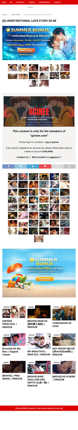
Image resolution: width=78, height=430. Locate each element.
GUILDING (47, 151)
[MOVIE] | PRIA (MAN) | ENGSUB (12, 377)
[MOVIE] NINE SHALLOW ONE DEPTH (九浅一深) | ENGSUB (38, 381)
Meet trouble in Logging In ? (46, 157)
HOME (4, 2)
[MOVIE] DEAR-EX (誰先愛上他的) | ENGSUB (37, 324)
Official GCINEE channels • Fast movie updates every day (39, 408)
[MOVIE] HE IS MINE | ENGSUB (63, 378)
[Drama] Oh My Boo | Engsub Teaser (11, 351)
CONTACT (57, 2)
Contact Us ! (23, 157)
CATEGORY (20, 2)
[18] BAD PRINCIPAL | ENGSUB (9, 324)
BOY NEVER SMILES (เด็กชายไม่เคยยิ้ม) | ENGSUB (63, 351)
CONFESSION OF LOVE (61, 324)
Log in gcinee (52, 142)
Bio (11, 2)
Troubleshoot (44, 2)
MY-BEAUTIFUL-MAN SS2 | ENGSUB (38, 353)
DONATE (32, 2)
